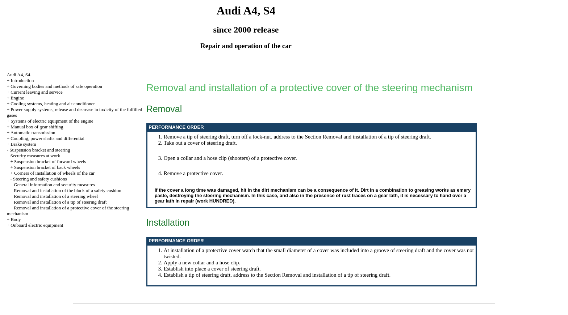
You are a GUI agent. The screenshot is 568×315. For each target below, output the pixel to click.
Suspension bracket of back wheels (47, 167)
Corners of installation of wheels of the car (54, 173)
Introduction (22, 80)
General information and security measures (54, 184)
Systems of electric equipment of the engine (52, 121)
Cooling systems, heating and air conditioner (53, 103)
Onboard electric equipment (37, 225)
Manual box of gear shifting (37, 126)
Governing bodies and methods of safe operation (56, 86)
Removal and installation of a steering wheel (56, 196)
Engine (17, 98)
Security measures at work (35, 155)
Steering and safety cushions (40, 179)
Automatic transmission (33, 132)
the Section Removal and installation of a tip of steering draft (363, 137)
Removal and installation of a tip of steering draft (60, 202)
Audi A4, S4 (18, 74)
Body (16, 219)
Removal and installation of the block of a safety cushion (67, 190)
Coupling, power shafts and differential (47, 138)
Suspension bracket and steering (39, 150)
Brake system (23, 144)
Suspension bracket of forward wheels (50, 161)
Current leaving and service (36, 92)
